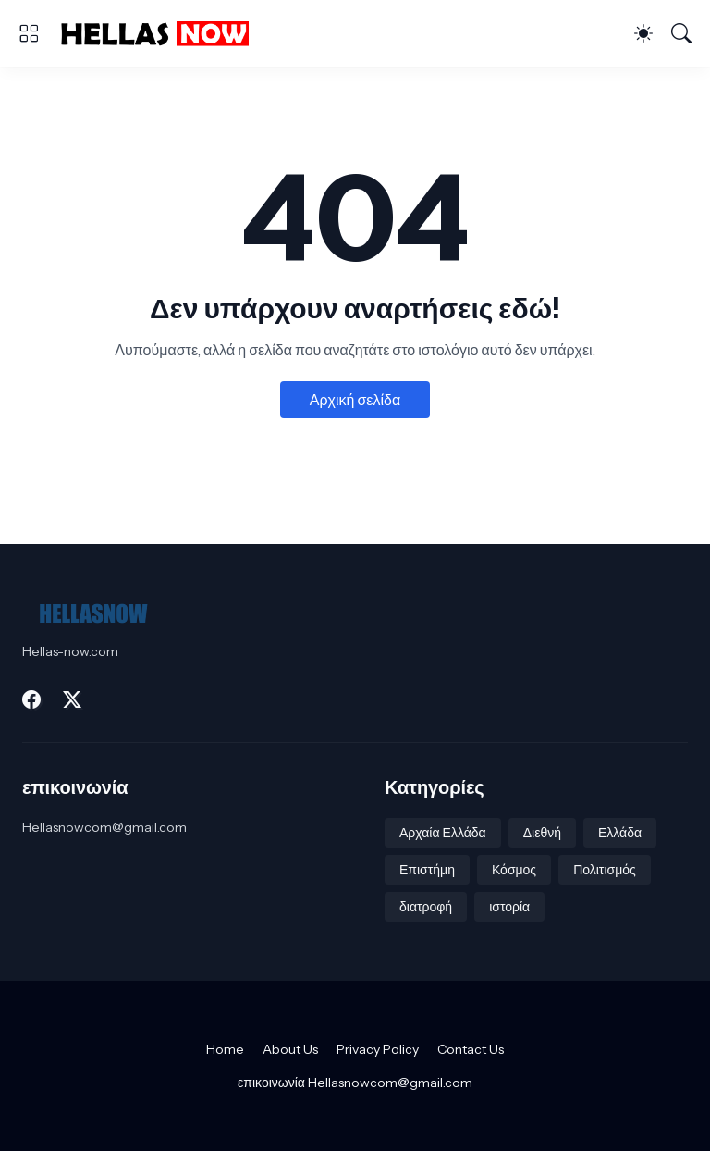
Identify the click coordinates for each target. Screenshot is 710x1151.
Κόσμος (514, 869)
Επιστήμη (427, 869)
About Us (290, 1049)
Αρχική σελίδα (355, 399)
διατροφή (425, 906)
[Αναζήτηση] (681, 33)
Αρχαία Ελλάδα (442, 832)
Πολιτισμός (604, 869)
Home (225, 1049)
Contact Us (470, 1049)
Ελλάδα (620, 832)
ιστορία (509, 906)
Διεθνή (542, 832)
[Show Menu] (28, 33)
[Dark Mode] (643, 33)
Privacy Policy (378, 1049)
